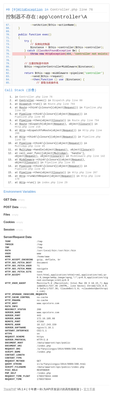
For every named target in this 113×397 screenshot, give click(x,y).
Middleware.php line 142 (87, 156)
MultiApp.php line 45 (30, 146)
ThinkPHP (10, 389)
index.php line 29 (54, 182)
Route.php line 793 (61, 104)
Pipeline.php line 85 (60, 162)
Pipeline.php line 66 (30, 116)
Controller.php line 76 (71, 9)
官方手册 (89, 389)
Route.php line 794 (85, 120)
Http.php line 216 (27, 126)
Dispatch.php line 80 (67, 100)
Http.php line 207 (84, 172)
